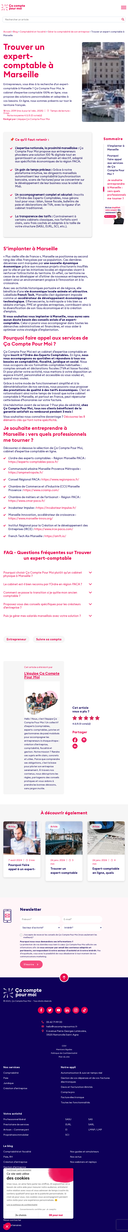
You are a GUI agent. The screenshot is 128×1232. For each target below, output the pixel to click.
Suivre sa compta (49, 639)
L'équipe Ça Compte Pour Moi (33, 119)
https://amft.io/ (55, 536)
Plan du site (64, 1056)
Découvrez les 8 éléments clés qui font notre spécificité (44, 418)
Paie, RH (8, 1156)
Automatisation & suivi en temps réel (81, 1072)
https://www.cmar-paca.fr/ (26, 501)
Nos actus (76, 1156)
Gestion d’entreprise (14, 1167)
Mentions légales (64, 1049)
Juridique (8, 1083)
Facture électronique (72, 1097)
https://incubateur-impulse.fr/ (56, 508)
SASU (68, 1119)
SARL (91, 1124)
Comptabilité (10, 1072)
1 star (74, 718)
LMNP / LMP (95, 1129)
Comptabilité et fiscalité (33, 31)
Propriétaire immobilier (16, 1134)
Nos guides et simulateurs (84, 1151)
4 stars (91, 718)
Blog (15, 31)
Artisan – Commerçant (16, 1129)
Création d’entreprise (15, 1088)
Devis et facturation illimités (77, 1086)
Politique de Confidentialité (64, 1053)
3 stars (86, 718)
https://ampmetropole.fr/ (25, 472)
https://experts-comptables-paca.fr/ (33, 462)
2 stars (80, 718)
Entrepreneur (16, 639)
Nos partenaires (12, 1225)
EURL (68, 1124)
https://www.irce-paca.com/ (53, 529)
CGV (64, 1045)
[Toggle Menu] (123, 7)
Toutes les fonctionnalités (75, 1102)
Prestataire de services (16, 1124)
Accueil (7, 31)
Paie (5, 1077)
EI (66, 1129)
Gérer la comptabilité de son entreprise (68, 31)
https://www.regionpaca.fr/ (60, 479)
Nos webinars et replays (83, 1161)
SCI (67, 1134)
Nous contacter (12, 1220)
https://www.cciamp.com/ (41, 490)
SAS (90, 1119)
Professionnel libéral (14, 1119)
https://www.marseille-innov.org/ (30, 518)
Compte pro (68, 1092)
